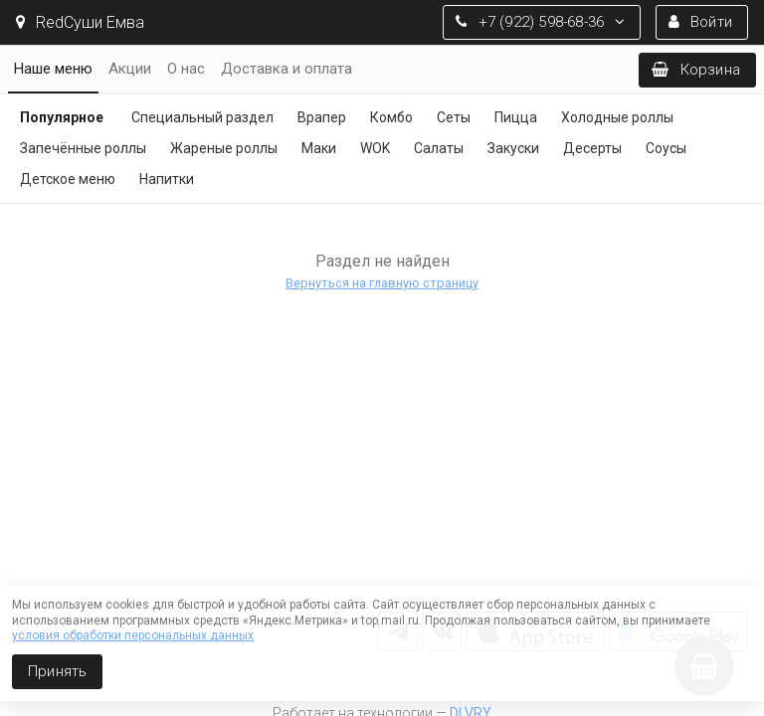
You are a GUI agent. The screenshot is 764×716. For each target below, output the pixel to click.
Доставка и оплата (286, 69)
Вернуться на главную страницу (382, 282)
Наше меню (53, 69)
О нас (186, 69)
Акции (129, 69)
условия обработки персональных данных (133, 635)
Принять (57, 671)
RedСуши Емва (80, 22)
